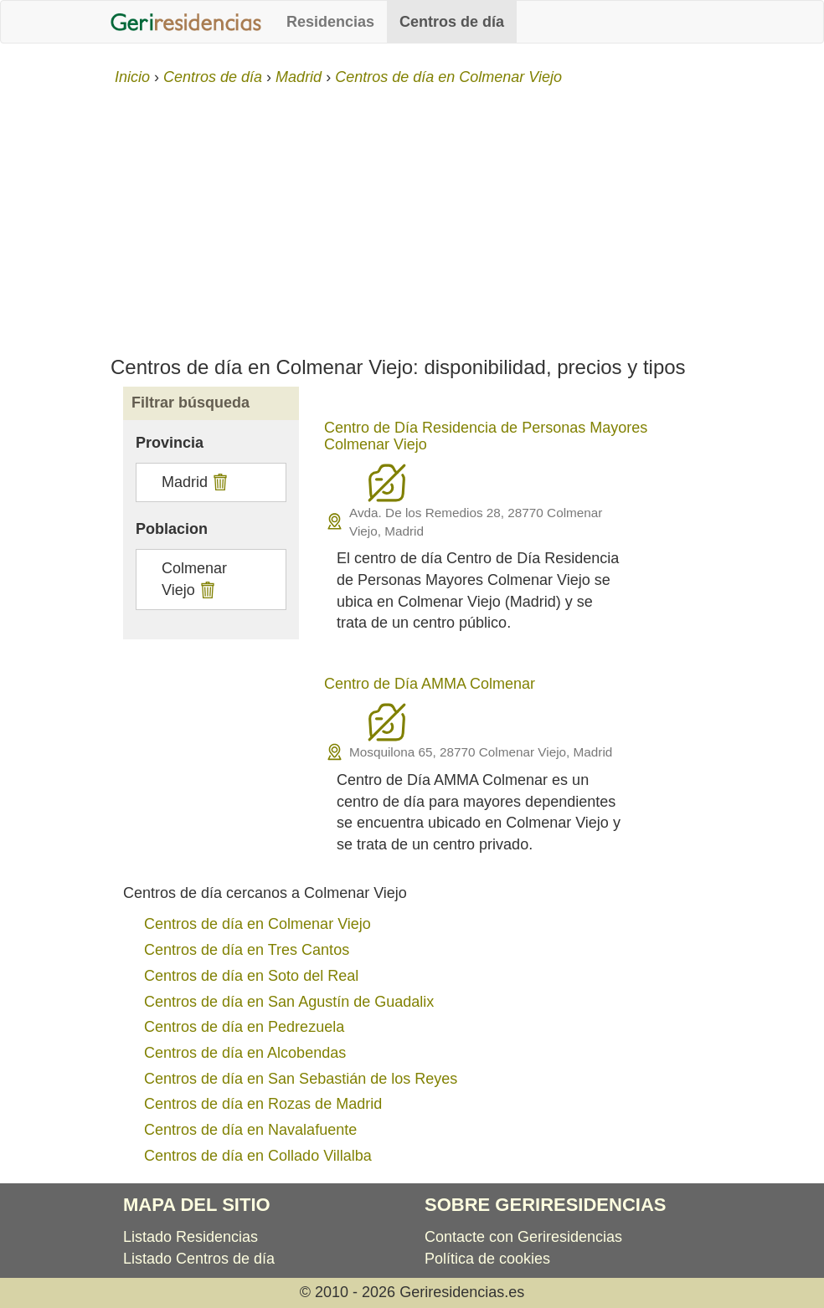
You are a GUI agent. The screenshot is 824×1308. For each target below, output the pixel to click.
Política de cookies (487, 1258)
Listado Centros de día (199, 1258)
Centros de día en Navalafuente (250, 1129)
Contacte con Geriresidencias (523, 1236)
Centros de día (451, 21)
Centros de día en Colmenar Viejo (257, 924)
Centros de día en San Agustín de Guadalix (289, 1001)
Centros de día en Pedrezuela (244, 1026)
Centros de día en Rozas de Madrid (263, 1103)
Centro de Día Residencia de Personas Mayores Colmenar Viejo (485, 436)
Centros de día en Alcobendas (245, 1052)
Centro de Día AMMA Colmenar (429, 683)
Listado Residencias (190, 1236)
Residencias (330, 21)
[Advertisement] (412, 214)
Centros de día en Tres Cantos (246, 949)
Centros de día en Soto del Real (251, 975)
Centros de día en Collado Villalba (258, 1155)
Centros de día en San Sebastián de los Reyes (300, 1078)
